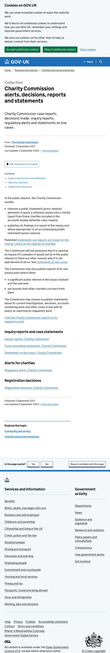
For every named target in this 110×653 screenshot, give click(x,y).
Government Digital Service (21, 635)
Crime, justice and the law (21, 535)
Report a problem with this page (87, 464)
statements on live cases (52, 262)
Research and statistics (89, 530)
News (78, 512)
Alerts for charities (18, 182)
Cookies (31, 621)
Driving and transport (18, 549)
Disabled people (15, 542)
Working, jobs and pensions (21, 604)
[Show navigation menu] (88, 61)
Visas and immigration (18, 597)
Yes (36, 464)
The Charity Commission (25, 142)
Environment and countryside (23, 569)
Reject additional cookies (60, 49)
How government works (89, 554)
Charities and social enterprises (57, 70)
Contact (10, 626)
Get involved (82, 561)
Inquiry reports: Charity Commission (27, 339)
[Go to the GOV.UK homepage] (17, 62)
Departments (83, 505)
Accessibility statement (53, 621)
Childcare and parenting (20, 521)
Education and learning (19, 556)
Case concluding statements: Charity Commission (35, 346)
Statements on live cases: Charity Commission (33, 352)
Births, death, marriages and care (25, 508)
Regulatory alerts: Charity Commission (28, 370)
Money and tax (14, 583)
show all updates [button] (48, 404)
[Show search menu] (100, 61)
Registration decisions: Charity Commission (31, 388)
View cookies (88, 49)
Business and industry (26, 70)
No (49, 464)
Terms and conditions (31, 626)
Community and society (18, 431)
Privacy (18, 621)
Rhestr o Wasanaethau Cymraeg (24, 631)
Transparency (83, 547)
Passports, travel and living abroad (26, 590)
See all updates (50, 150)
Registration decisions (20, 186)
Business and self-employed (22, 515)
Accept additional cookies (22, 49)
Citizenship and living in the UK (24, 528)
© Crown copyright (93, 651)
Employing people (16, 563)
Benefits (10, 501)
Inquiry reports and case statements (27, 178)
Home (8, 70)
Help (8, 621)
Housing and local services (21, 576)
